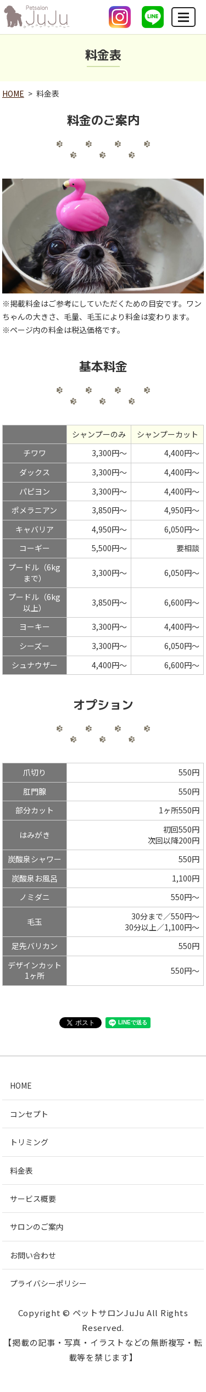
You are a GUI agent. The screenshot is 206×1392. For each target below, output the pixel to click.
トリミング (29, 1141)
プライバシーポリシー (48, 1283)
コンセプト (29, 1113)
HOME (13, 93)
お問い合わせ (33, 1255)
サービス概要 (33, 1198)
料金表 (21, 1170)
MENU (184, 21)
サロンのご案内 (37, 1226)
